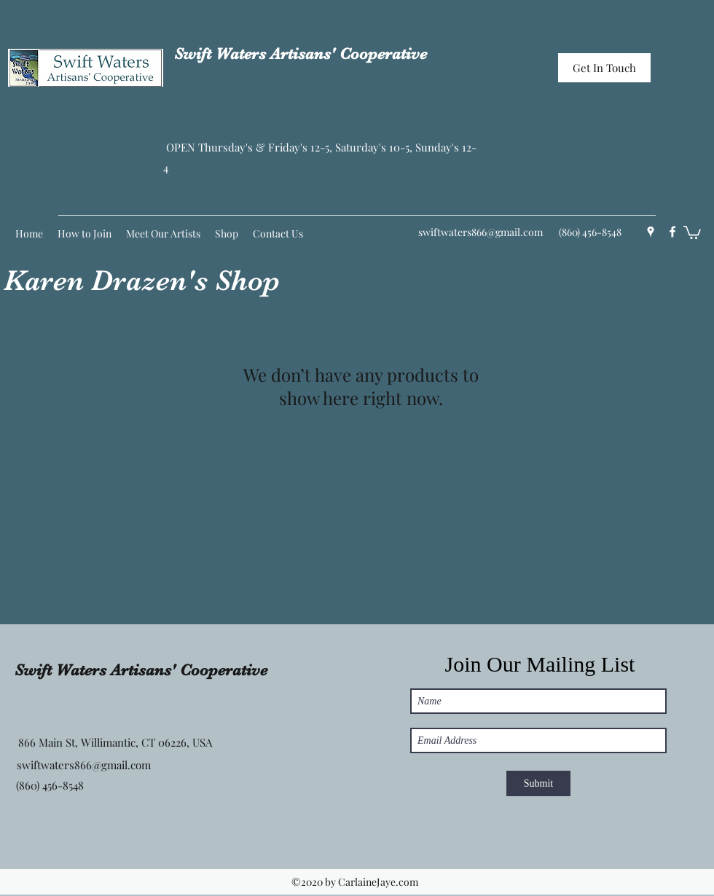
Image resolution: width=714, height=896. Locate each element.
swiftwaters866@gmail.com (480, 232)
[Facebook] (672, 231)
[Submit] (538, 783)
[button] (692, 231)
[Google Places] (650, 231)
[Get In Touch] (604, 67)
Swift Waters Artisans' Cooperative (300, 53)
